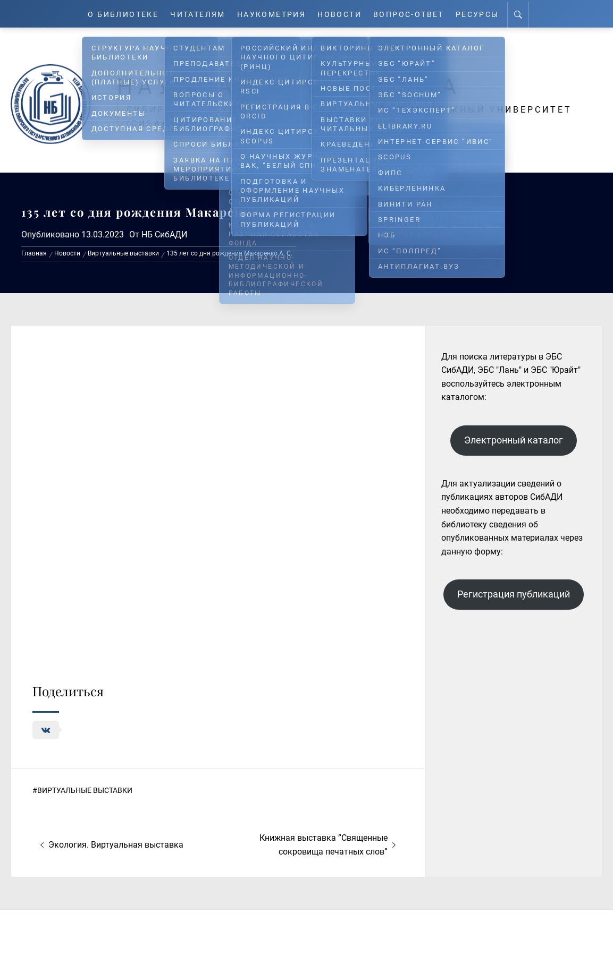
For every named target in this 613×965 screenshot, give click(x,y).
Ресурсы (485, 13)
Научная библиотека (298, 86)
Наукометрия (273, 13)
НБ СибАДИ (164, 234)
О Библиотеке (117, 13)
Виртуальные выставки (84, 790)
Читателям (195, 13)
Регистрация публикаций (513, 594)
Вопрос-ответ (414, 13)
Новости (343, 13)
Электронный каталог (513, 440)
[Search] (526, 14)
